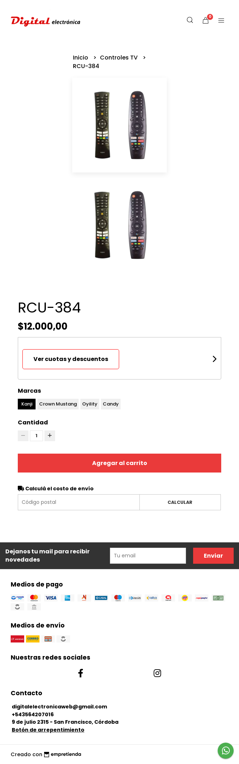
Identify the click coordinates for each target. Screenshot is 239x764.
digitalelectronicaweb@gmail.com (59, 706)
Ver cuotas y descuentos (70, 359)
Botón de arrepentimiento (48, 729)
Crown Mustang (58, 404)
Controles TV (119, 57)
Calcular (180, 502)
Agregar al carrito (119, 463)
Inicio (81, 57)
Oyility (89, 404)
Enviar (213, 556)
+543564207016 (33, 714)
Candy (111, 404)
